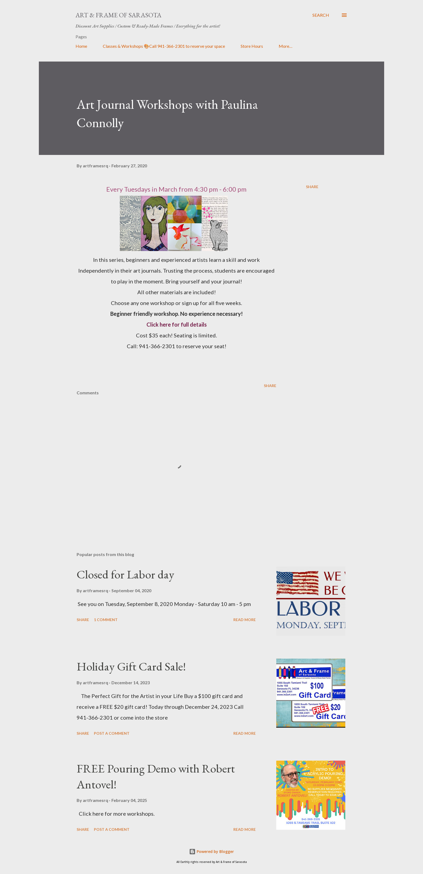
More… (285, 46)
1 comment (106, 619)
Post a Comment (111, 733)
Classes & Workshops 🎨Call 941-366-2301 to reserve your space (164, 46)
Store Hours (252, 46)
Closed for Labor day (125, 574)
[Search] (320, 15)
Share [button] (312, 186)
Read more (244, 619)
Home (81, 46)
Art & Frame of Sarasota (118, 15)
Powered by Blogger (211, 851)
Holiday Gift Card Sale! (131, 666)
